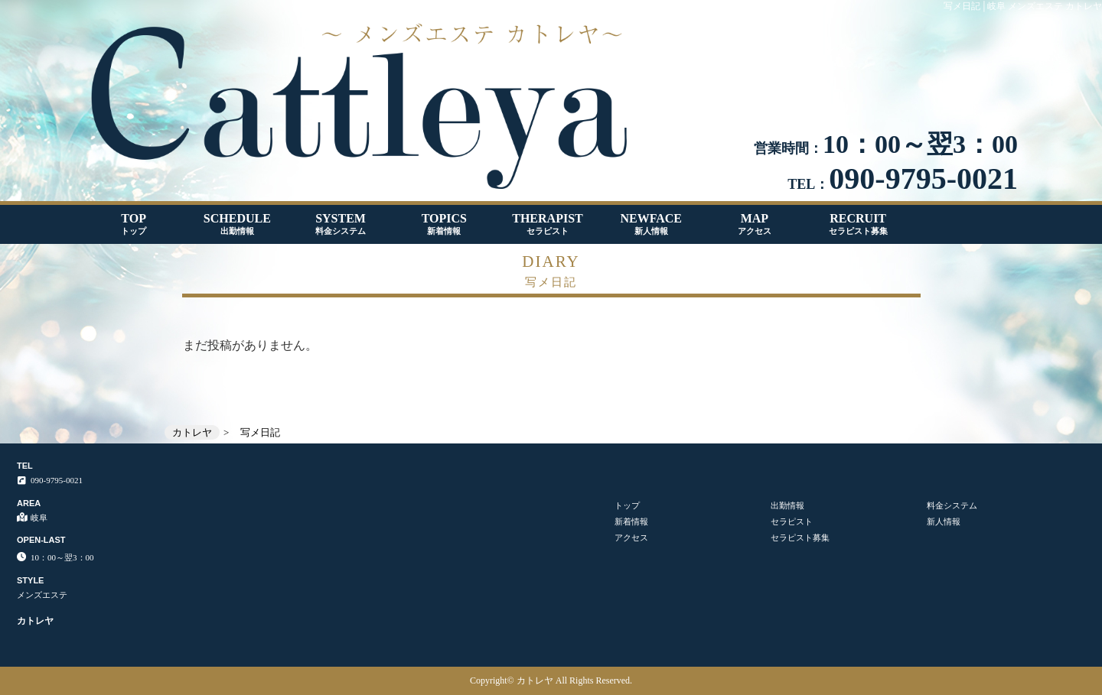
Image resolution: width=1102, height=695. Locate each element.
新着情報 (631, 521)
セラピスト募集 (800, 537)
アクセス (631, 537)
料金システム (952, 505)
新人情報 (943, 521)
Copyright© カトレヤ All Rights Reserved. (551, 680)
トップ (627, 505)
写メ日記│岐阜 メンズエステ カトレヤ (1023, 6)
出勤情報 (787, 505)
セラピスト (792, 521)
